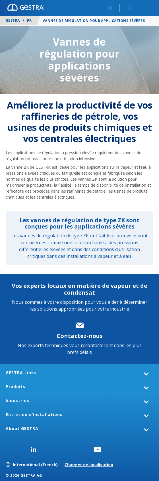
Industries (17, 400)
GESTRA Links (21, 372)
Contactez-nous (80, 336)
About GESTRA (22, 428)
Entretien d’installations (34, 414)
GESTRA (13, 20)
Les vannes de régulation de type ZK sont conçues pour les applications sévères (79, 223)
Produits (36, 20)
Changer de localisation (89, 464)
